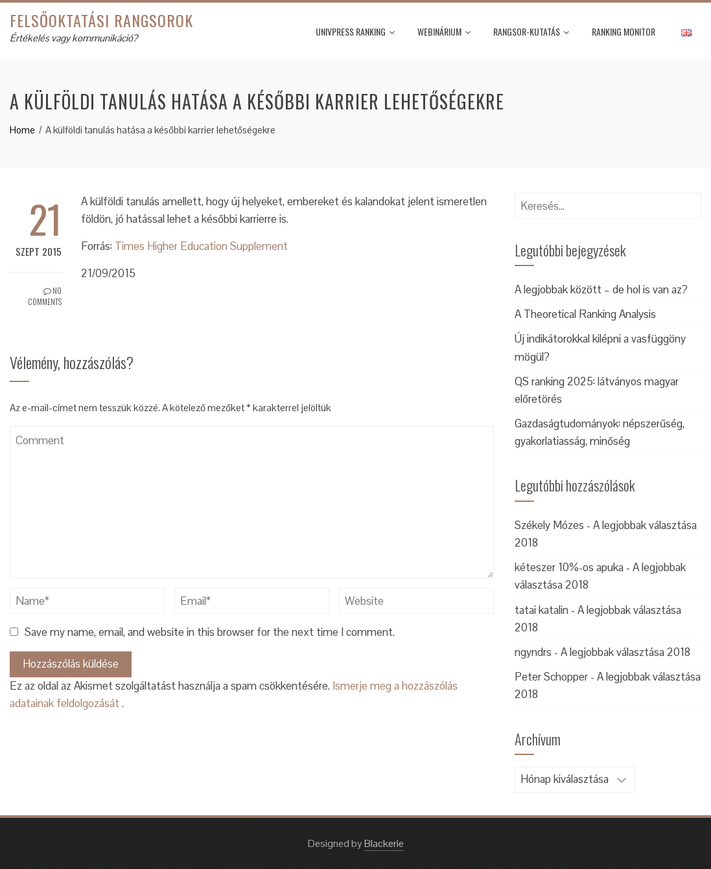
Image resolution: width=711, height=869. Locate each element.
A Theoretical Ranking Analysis (585, 314)
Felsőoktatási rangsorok (101, 20)
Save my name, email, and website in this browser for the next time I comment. (210, 632)
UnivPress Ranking (355, 31)
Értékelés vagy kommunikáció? (73, 38)
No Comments (45, 296)
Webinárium (444, 31)
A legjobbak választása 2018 (625, 652)
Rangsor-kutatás (531, 31)
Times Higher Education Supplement (201, 246)
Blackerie (384, 843)
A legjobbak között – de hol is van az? (601, 289)
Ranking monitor (623, 31)
